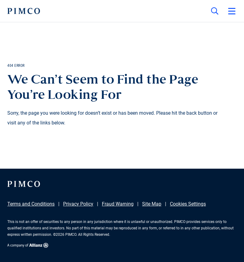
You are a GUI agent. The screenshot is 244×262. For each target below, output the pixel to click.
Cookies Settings (188, 204)
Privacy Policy (78, 204)
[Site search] (215, 11)
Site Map (151, 204)
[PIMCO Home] (23, 11)
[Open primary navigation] (232, 11)
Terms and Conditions (31, 204)
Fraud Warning (118, 204)
